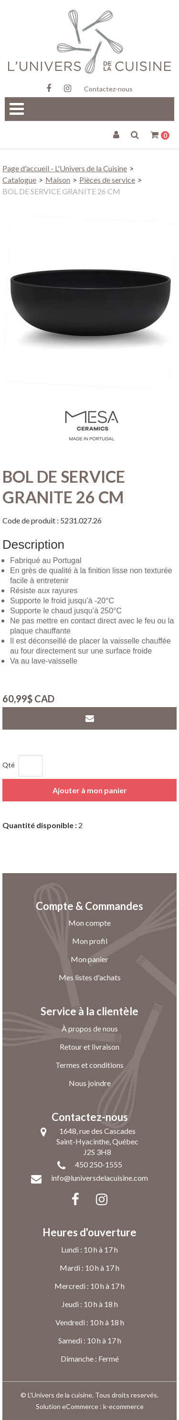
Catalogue (19, 179)
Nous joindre (90, 1082)
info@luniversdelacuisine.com (99, 1177)
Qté (8, 765)
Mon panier (89, 959)
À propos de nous (90, 1028)
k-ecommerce (123, 1406)
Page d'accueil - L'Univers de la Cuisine (64, 168)
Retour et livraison (89, 1046)
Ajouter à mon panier (90, 790)
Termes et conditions (89, 1064)
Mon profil (89, 940)
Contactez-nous (108, 89)
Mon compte (89, 922)
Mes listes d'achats (90, 977)
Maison (57, 179)
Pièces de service (107, 179)
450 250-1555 (98, 1164)
